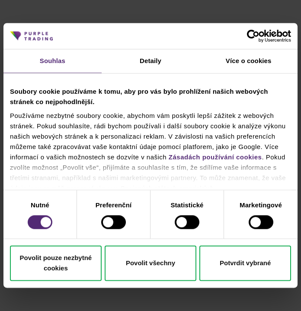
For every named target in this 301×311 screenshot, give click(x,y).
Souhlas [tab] (52, 60)
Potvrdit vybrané (245, 263)
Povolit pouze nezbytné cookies (55, 263)
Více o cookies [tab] (249, 60)
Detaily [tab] (150, 60)
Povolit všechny (150, 263)
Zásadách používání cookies (215, 157)
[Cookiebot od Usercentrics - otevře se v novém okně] (253, 35)
